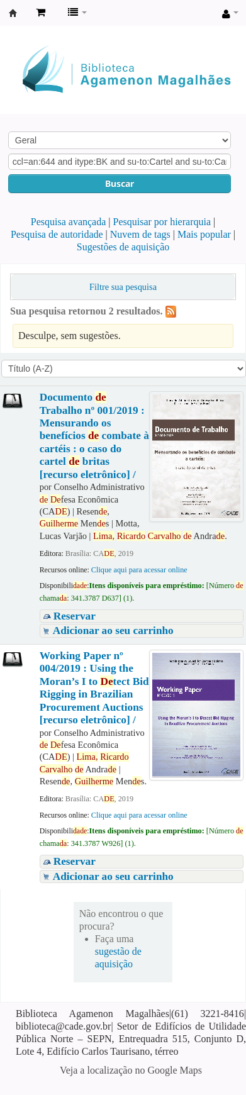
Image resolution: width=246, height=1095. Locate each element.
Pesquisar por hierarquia (162, 221)
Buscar (119, 183)
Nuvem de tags (140, 234)
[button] (40, 12)
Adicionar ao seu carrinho (113, 630)
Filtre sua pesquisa (123, 287)
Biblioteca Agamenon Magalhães (13, 13)
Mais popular (204, 234)
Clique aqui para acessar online (139, 569)
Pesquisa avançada (68, 221)
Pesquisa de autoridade (57, 234)
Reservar (74, 616)
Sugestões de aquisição (123, 247)
